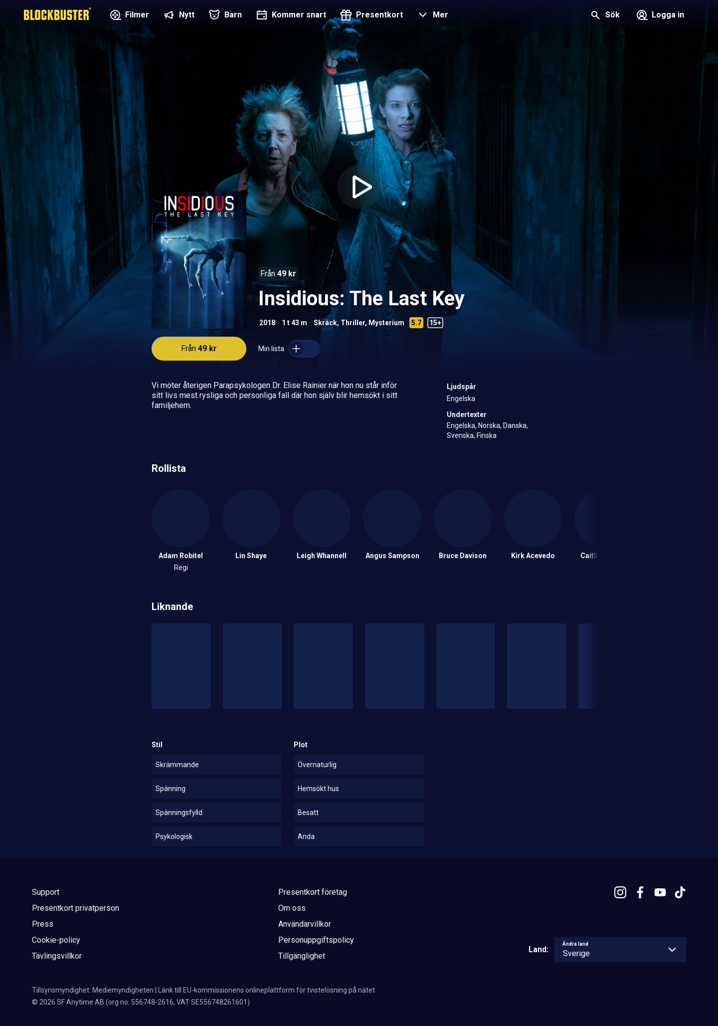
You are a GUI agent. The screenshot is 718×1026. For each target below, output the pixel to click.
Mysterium (386, 323)
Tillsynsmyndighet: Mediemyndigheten (93, 990)
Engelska (461, 399)
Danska (515, 425)
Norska (489, 425)
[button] (431, 16)
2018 (267, 323)
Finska (487, 435)
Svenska (460, 435)
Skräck (325, 323)
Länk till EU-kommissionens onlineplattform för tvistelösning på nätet (266, 990)
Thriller (353, 323)
